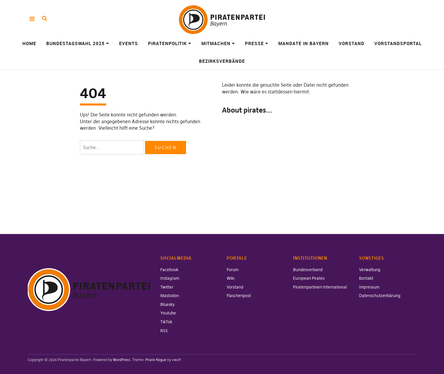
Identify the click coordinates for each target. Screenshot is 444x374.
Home (29, 43)
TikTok (166, 321)
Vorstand (351, 43)
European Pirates (309, 278)
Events (128, 43)
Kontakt (366, 278)
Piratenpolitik (167, 43)
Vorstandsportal (398, 43)
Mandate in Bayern (303, 43)
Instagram (169, 278)
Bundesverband (308, 269)
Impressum (369, 287)
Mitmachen (216, 43)
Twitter (166, 287)
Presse (254, 43)
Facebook (169, 269)
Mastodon (169, 295)
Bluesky (167, 304)
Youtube (168, 313)
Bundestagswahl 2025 (75, 43)
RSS (164, 330)
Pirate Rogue (155, 359)
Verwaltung (369, 269)
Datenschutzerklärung (379, 295)
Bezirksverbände (222, 61)
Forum (233, 269)
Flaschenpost (239, 295)
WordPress (121, 359)
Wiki (230, 278)
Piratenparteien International (320, 287)
